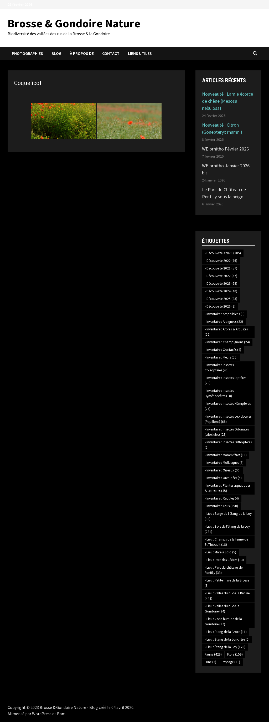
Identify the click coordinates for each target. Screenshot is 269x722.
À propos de (82, 53)
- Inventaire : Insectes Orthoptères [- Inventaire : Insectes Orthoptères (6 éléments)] (228, 445)
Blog (56, 53)
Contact (111, 53)
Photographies (27, 53)
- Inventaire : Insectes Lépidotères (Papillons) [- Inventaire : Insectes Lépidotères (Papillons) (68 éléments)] (228, 419)
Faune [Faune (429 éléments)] (213, 654)
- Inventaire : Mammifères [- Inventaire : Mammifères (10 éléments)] (226, 455)
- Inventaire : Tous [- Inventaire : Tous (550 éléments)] (221, 506)
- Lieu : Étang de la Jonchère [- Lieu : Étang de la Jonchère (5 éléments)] (227, 639)
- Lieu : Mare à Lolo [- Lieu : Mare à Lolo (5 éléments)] (220, 552)
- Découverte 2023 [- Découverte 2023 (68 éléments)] (221, 283)
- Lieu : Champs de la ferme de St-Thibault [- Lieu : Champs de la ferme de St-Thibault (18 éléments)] (226, 542)
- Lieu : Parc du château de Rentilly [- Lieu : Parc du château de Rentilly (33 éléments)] (223, 570)
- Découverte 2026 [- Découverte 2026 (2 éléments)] (220, 306)
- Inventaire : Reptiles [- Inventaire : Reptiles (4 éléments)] (222, 498)
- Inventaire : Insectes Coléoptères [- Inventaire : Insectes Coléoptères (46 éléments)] (219, 367)
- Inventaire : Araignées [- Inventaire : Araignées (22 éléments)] (224, 321)
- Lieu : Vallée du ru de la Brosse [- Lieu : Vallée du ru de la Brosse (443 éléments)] (227, 596)
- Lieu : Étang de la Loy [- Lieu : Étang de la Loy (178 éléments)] (225, 647)
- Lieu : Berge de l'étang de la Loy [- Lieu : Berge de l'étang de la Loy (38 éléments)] (228, 516)
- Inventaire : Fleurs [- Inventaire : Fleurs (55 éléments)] (221, 357)
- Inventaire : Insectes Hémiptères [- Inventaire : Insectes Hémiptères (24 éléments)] (228, 406)
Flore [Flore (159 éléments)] (235, 654)
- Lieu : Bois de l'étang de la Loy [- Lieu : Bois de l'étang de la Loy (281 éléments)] (227, 529)
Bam (61, 713)
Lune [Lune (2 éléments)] (210, 662)
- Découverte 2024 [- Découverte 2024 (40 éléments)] (221, 291)
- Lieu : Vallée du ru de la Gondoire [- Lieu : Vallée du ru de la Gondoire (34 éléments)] (222, 609)
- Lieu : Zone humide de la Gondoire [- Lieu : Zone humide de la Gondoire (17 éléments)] (223, 621)
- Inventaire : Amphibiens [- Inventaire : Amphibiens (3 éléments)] (225, 314)
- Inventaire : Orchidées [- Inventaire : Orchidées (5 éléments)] (223, 478)
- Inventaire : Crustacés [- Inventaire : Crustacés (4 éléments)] (223, 349)
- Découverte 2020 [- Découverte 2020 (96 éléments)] (221, 260)
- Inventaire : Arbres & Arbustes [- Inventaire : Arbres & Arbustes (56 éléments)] (226, 332)
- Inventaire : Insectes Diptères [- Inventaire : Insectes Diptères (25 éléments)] (225, 380)
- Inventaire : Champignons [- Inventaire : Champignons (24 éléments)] (227, 342)
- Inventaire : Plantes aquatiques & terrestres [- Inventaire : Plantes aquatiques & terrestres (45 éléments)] (227, 488)
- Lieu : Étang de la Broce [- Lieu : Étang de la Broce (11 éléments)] (226, 632)
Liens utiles (140, 53)
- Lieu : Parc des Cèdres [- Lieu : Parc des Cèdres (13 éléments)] (224, 560)
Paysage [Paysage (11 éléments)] (231, 662)
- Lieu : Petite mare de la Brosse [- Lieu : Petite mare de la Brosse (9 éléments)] (227, 583)
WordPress (41, 713)
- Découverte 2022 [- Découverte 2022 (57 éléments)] (221, 276)
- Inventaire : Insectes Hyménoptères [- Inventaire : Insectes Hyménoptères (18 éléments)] (219, 393)
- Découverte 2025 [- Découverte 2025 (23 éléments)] (221, 299)
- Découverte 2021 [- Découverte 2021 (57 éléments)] (221, 268)
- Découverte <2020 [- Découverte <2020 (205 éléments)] (223, 253)
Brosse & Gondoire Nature (74, 23)
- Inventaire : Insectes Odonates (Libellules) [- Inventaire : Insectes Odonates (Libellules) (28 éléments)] (227, 432)
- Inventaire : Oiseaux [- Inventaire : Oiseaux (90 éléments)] (223, 470)
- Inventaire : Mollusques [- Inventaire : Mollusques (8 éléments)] (224, 462)
